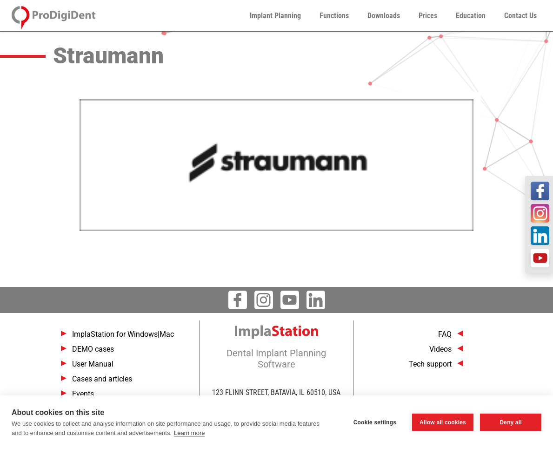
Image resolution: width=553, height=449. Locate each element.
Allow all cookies (443, 422)
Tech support (430, 364)
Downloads (383, 15)
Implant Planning (275, 15)
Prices (428, 15)
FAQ (445, 334)
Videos (440, 349)
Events (83, 393)
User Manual (92, 364)
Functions (334, 15)
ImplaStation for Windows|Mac (123, 334)
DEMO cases (93, 349)
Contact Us (520, 15)
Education (471, 15)
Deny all (511, 422)
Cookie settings (374, 422)
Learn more (189, 432)
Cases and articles (102, 378)
